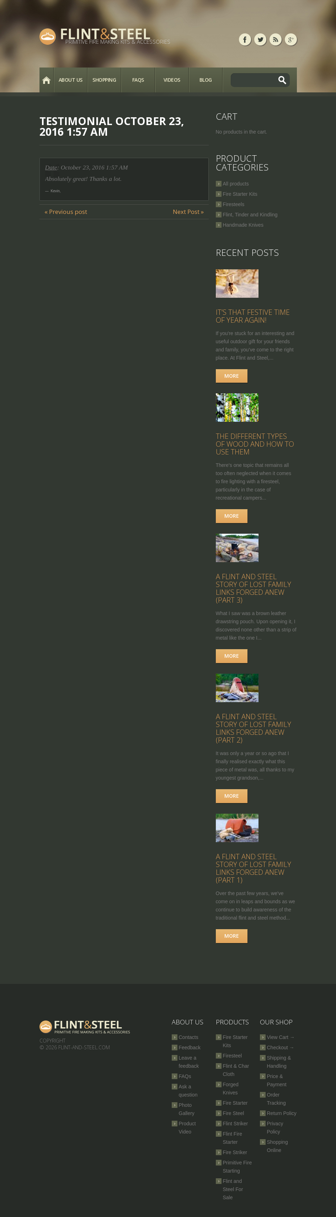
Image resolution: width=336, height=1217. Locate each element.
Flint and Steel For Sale (233, 1189)
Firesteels (234, 204)
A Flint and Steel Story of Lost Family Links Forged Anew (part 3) (253, 588)
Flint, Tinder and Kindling (250, 214)
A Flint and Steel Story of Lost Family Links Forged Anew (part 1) (253, 868)
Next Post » (188, 212)
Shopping (104, 79)
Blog (205, 79)
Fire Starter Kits (240, 194)
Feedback (190, 1047)
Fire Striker (235, 1152)
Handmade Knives (243, 225)
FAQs (138, 79)
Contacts (188, 1037)
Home (46, 80)
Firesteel (232, 1056)
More (231, 375)
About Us (70, 79)
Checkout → (280, 1047)
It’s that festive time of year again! (253, 316)
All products (236, 184)
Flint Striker (235, 1123)
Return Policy (282, 1113)
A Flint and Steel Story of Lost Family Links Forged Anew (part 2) (253, 728)
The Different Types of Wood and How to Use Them (255, 444)
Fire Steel (233, 1113)
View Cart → (281, 1037)
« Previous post (65, 212)
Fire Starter (235, 1103)
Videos (172, 79)
